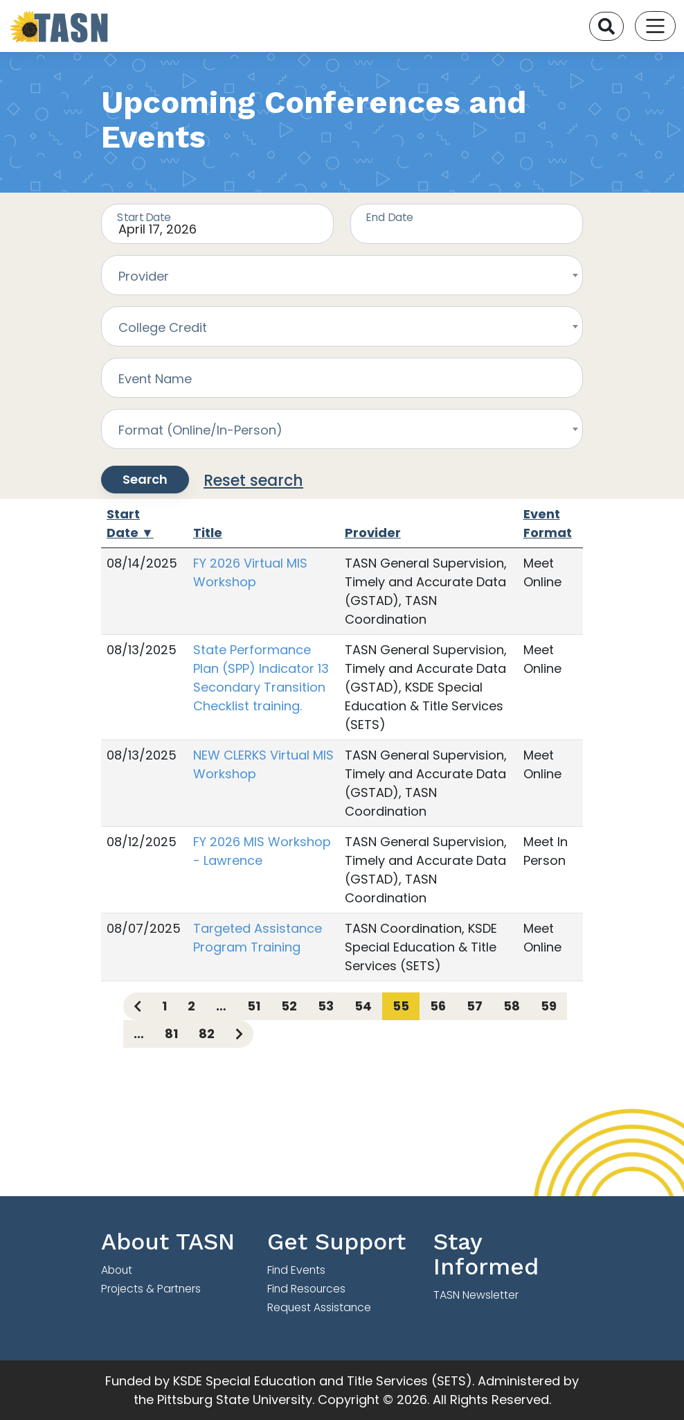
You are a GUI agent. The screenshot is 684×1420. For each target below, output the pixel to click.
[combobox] (342, 275)
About (116, 1270)
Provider (373, 532)
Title (207, 532)
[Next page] (239, 1034)
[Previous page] (137, 1006)
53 (326, 1006)
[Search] (606, 26)
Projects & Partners (151, 1289)
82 (207, 1033)
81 (171, 1033)
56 (438, 1006)
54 (363, 1006)
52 (289, 1006)
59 (549, 1006)
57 (475, 1006)
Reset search (253, 480)
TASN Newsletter (476, 1295)
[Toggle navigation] (655, 26)
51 (253, 1006)
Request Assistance (319, 1307)
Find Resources (306, 1289)
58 (511, 1006)
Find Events (296, 1270)
